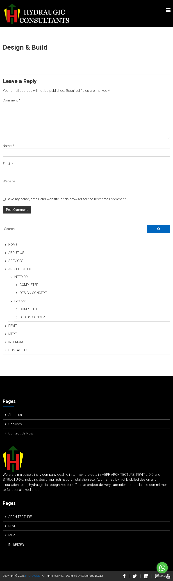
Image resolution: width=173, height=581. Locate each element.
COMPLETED (29, 285)
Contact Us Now (20, 433)
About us (15, 415)
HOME (12, 245)
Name (8, 146)
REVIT (12, 326)
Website (9, 181)
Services (15, 424)
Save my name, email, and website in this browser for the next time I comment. (67, 199)
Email (8, 164)
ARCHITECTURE (20, 269)
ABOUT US (16, 253)
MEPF (12, 334)
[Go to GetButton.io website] (162, 576)
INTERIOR (21, 277)
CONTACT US (18, 350)
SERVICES (15, 261)
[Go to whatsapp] (162, 567)
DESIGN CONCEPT (33, 293)
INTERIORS (16, 342)
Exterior (19, 301)
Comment (11, 100)
